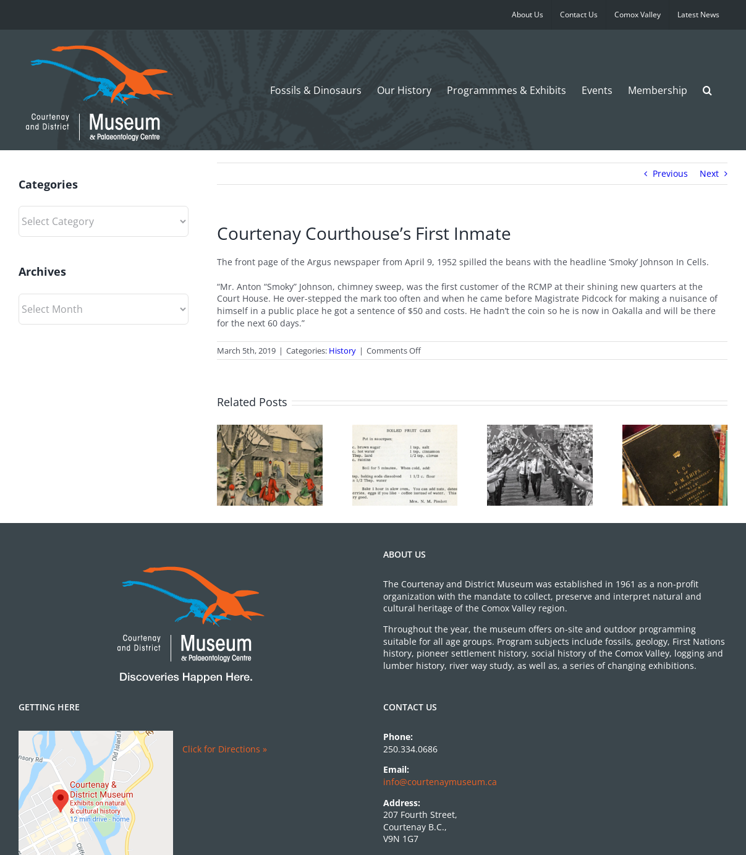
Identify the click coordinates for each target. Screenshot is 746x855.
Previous (670, 173)
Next (709, 173)
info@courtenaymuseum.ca (440, 782)
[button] (707, 90)
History (342, 350)
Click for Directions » (224, 749)
